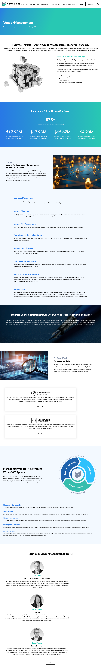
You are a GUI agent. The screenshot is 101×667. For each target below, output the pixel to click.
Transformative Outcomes (70, 4)
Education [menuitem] (74, 654)
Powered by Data (55, 4)
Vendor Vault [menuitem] (91, 659)
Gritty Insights (44, 4)
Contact (50, 542)
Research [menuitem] (74, 665)
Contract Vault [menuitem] (92, 654)
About (81, 4)
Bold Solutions (34, 4)
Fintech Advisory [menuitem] (58, 661)
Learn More (50, 290)
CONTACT (90, 4)
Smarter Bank (24, 4)
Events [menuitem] (73, 655)
